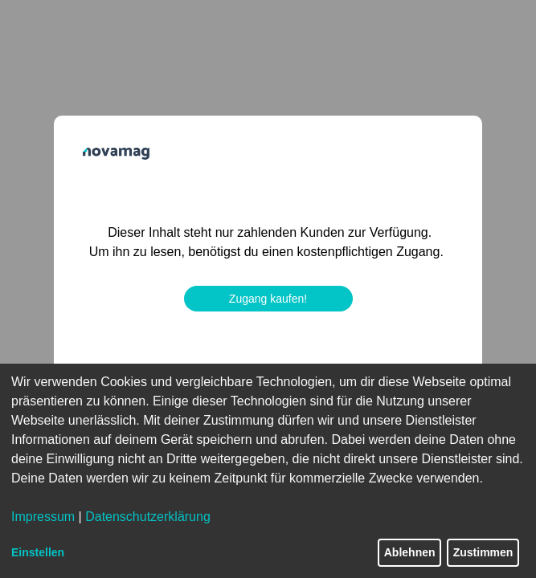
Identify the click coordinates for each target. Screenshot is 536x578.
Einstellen (37, 552)
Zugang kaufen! (268, 298)
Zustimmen (483, 552)
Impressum (43, 516)
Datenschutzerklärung (148, 516)
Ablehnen (410, 552)
